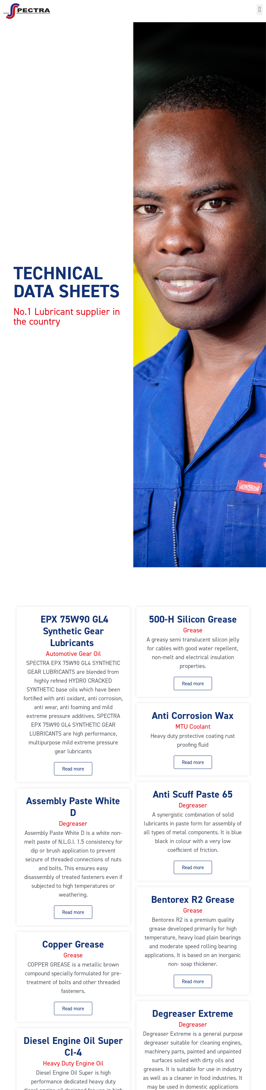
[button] (260, 9)
